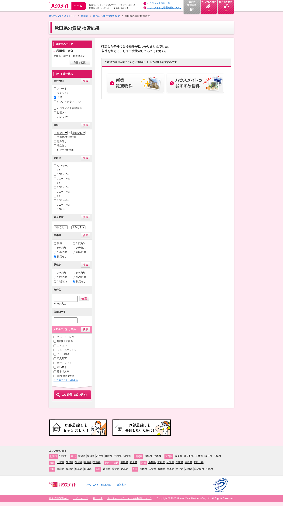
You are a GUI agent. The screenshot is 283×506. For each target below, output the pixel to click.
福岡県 (143, 468)
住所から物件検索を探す (106, 16)
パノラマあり (64, 116)
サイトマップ (80, 498)
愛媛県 (115, 468)
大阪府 (170, 462)
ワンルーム (63, 165)
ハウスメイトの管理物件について (164, 7)
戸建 (59, 97)
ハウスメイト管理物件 (69, 108)
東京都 (178, 456)
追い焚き (62, 367)
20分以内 (62, 281)
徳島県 (124, 468)
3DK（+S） (63, 200)
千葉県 (199, 456)
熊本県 (170, 468)
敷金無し (62, 141)
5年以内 (61, 247)
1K (58, 169)
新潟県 (124, 462)
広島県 (78, 468)
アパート (62, 88)
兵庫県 (179, 462)
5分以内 (80, 272)
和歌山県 (199, 462)
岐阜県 (87, 462)
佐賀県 (152, 468)
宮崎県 (188, 468)
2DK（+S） (63, 187)
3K (58, 196)
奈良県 (188, 462)
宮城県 (118, 456)
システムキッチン (67, 350)
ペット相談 (63, 354)
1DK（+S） (63, 174)
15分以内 (81, 277)
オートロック (64, 362)
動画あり (62, 112)
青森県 (81, 456)
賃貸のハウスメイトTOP (62, 16)
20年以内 (81, 252)
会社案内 (121, 484)
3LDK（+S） (64, 204)
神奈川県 (189, 456)
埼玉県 (208, 456)
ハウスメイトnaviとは (99, 484)
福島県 (127, 456)
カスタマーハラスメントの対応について (129, 498)
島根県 (69, 468)
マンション (63, 92)
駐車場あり (63, 371)
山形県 (109, 456)
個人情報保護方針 (59, 498)
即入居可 (62, 358)
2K (58, 183)
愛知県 (78, 462)
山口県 (87, 468)
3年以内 (80, 243)
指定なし (62, 256)
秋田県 (84, 16)
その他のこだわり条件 (65, 380)
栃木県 (157, 456)
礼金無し (62, 145)
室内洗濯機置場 (65, 375)
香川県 (106, 468)
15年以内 (62, 252)
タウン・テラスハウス (69, 101)
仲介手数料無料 (65, 149)
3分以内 (61, 272)
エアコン (62, 345)
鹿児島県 (199, 468)
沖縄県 (209, 468)
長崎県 (161, 468)
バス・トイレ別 (65, 336)
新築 (59, 243)
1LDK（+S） (64, 178)
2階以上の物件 (65, 341)
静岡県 (69, 462)
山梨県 (60, 462)
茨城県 (217, 456)
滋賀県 (152, 462)
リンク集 (98, 498)
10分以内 (62, 277)
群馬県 (148, 456)
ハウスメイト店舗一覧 (158, 3)
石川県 (133, 462)
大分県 (179, 468)
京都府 (161, 462)
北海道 (63, 456)
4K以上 (61, 208)
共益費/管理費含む (67, 137)
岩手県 (100, 456)
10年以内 (81, 247)
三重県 (97, 462)
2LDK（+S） (64, 191)
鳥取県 (60, 468)
